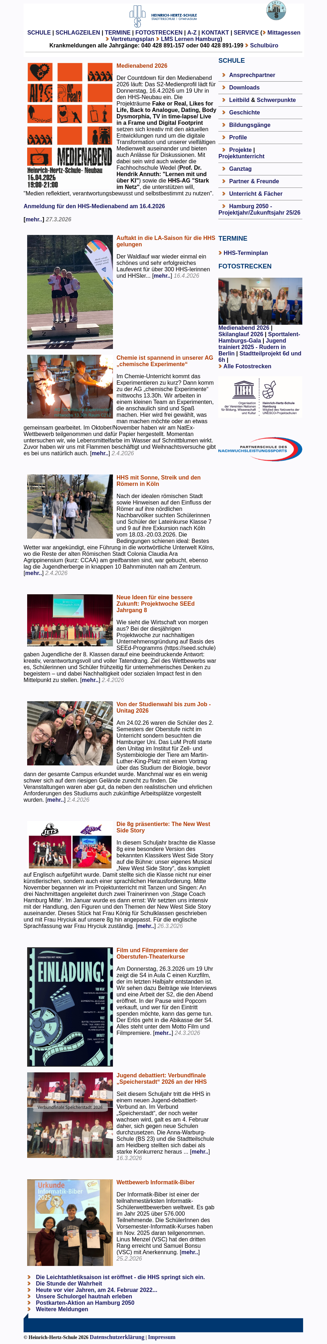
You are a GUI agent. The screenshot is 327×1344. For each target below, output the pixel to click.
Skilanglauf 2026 (240, 334)
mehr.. (33, 219)
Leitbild (239, 100)
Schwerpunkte (276, 100)
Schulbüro (264, 45)
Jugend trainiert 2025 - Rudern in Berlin (252, 347)
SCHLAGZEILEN (78, 33)
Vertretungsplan (132, 39)
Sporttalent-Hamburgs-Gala (259, 337)
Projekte (240, 150)
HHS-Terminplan (246, 253)
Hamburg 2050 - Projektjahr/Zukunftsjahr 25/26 (259, 209)
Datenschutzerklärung (117, 1337)
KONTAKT (215, 33)
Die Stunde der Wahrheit (68, 1284)
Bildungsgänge (250, 125)
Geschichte (244, 112)
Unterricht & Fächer (255, 194)
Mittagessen (283, 33)
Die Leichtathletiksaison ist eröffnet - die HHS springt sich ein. (119, 1277)
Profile (238, 137)
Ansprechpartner (252, 75)
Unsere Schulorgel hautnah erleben (83, 1296)
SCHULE (39, 33)
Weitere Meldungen (62, 1309)
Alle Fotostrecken (247, 366)
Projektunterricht (241, 156)
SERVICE (246, 33)
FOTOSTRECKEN (159, 33)
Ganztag (240, 169)
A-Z (192, 33)
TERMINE (117, 33)
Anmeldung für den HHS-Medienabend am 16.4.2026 (94, 206)
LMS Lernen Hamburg (190, 39)
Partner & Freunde (254, 181)
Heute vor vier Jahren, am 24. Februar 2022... (95, 1290)
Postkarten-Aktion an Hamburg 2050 (84, 1303)
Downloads (244, 87)
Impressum (161, 1337)
